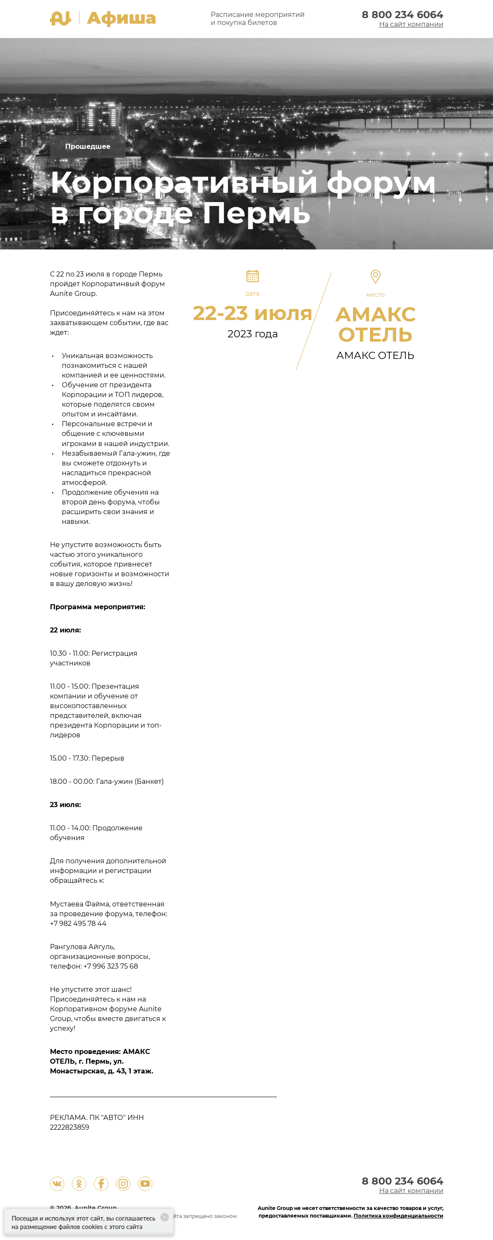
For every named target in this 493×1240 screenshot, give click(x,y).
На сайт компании (411, 24)
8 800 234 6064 (402, 15)
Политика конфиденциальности (398, 1215)
